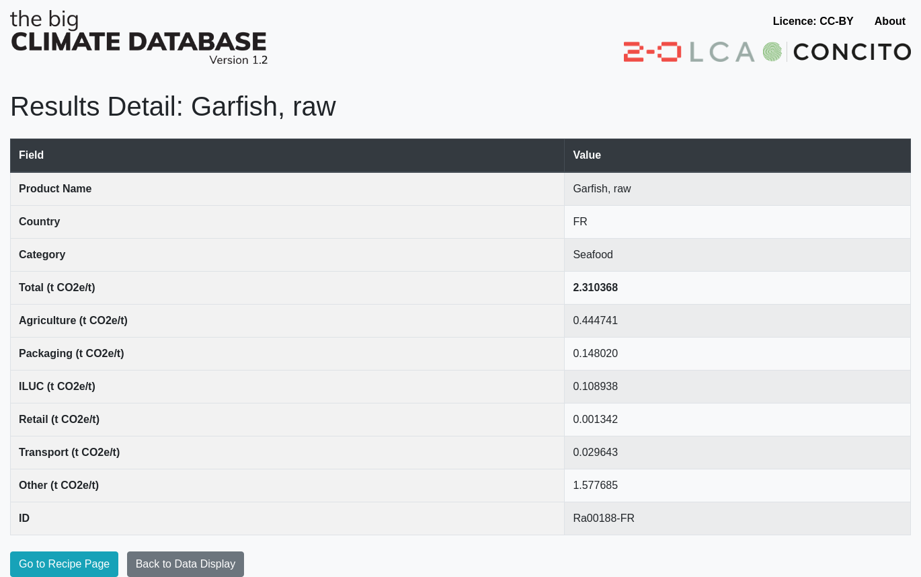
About (890, 21)
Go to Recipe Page (64, 564)
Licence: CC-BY (813, 21)
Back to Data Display (186, 564)
